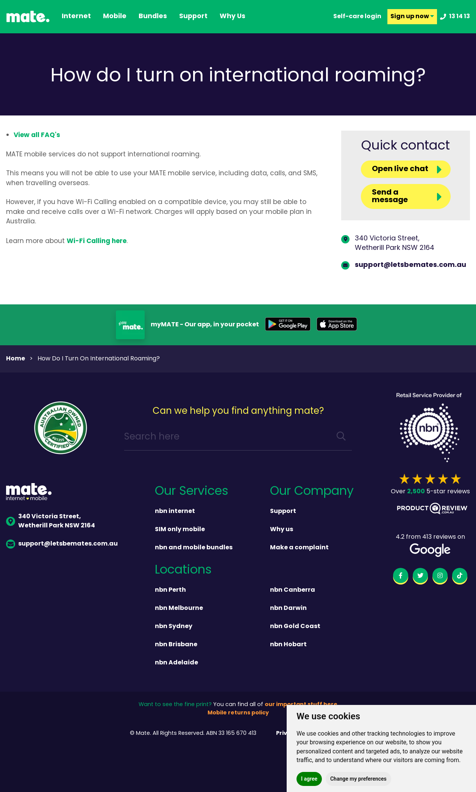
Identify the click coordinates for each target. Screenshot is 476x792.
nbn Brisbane (176, 644)
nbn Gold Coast (295, 626)
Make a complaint (299, 547)
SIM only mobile (180, 529)
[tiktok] (459, 577)
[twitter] (420, 577)
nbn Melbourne (179, 608)
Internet (76, 17)
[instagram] (440, 577)
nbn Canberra (292, 590)
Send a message (390, 196)
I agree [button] (309, 779)
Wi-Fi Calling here (96, 241)
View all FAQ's (37, 135)
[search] (341, 437)
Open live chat (400, 169)
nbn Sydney (173, 626)
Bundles (153, 17)
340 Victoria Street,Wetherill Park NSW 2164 (394, 243)
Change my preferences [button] (358, 779)
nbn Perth (170, 590)
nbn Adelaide (176, 662)
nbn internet (175, 511)
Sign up (412, 16)
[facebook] (400, 577)
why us (232, 17)
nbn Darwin (288, 608)
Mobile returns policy (238, 713)
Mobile (114, 17)
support (193, 17)
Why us (281, 529)
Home (15, 359)
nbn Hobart (288, 644)
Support (283, 511)
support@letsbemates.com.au (410, 265)
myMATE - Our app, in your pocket (205, 325)
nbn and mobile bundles (194, 547)
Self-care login (357, 16)
